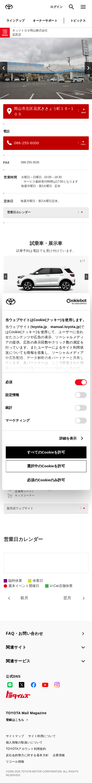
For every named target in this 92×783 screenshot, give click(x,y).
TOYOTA (9, 7)
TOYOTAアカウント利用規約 (26, 749)
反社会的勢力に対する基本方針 (27, 755)
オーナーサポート (45, 20)
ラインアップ (15, 20)
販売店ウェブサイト (47, 508)
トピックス (78, 20)
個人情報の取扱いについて (24, 742)
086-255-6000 (46, 142)
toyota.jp (39, 327)
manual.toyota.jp (65, 327)
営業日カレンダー (45, 212)
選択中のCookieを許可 (46, 466)
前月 (24, 598)
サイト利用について (42, 736)
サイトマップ (15, 736)
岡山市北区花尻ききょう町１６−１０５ (46, 111)
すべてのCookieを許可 (46, 452)
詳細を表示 (68, 438)
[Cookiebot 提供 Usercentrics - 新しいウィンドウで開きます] (64, 302)
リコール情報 (15, 761)
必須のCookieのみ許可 (46, 480)
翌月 (67, 598)
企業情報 (59, 755)
